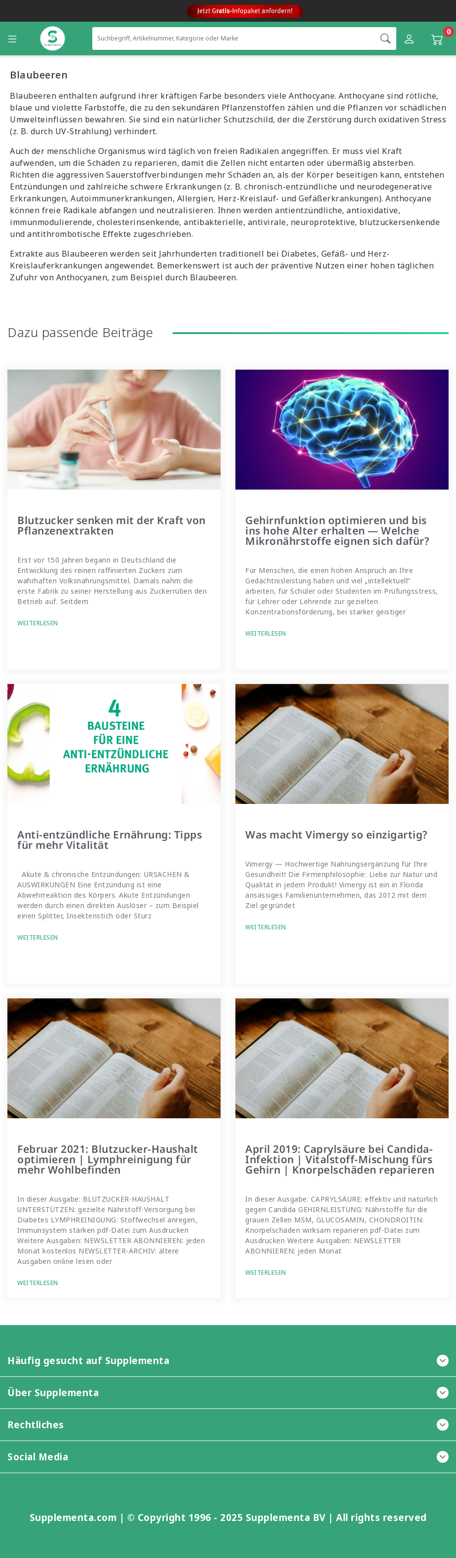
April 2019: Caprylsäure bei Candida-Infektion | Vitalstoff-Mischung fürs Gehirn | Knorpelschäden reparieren (339, 1159)
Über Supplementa (228, 1392)
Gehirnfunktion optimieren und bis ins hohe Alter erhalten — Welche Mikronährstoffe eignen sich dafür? (337, 530)
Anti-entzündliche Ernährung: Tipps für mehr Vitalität (109, 840)
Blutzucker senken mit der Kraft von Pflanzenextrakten (111, 525)
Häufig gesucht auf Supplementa (228, 1360)
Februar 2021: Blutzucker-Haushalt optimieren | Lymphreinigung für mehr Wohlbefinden (107, 1159)
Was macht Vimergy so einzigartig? (336, 834)
